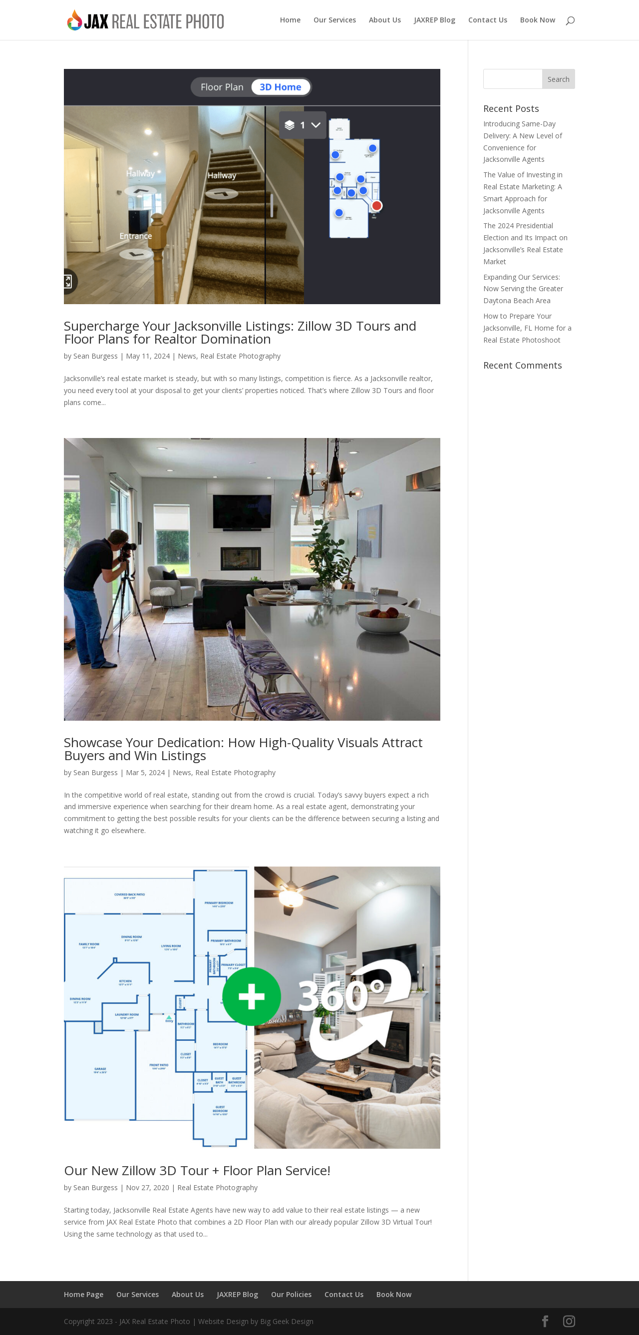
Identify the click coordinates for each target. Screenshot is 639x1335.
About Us (385, 20)
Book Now (537, 20)
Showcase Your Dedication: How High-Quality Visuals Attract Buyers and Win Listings (243, 748)
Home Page (83, 1294)
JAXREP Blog (434, 20)
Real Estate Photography (240, 356)
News (187, 356)
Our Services (335, 20)
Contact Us (487, 20)
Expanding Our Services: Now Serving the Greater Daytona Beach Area (523, 289)
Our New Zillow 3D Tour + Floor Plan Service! (197, 1170)
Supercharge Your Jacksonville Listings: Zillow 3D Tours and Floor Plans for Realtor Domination (240, 332)
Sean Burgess (95, 356)
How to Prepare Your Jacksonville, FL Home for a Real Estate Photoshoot (527, 328)
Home (290, 20)
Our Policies (291, 1294)
